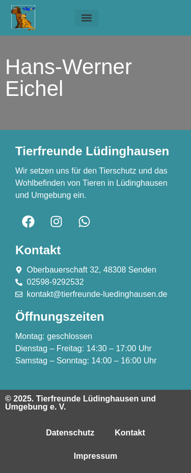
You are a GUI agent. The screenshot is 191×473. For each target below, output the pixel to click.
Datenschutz (70, 432)
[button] (86, 18)
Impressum (95, 456)
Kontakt (130, 432)
